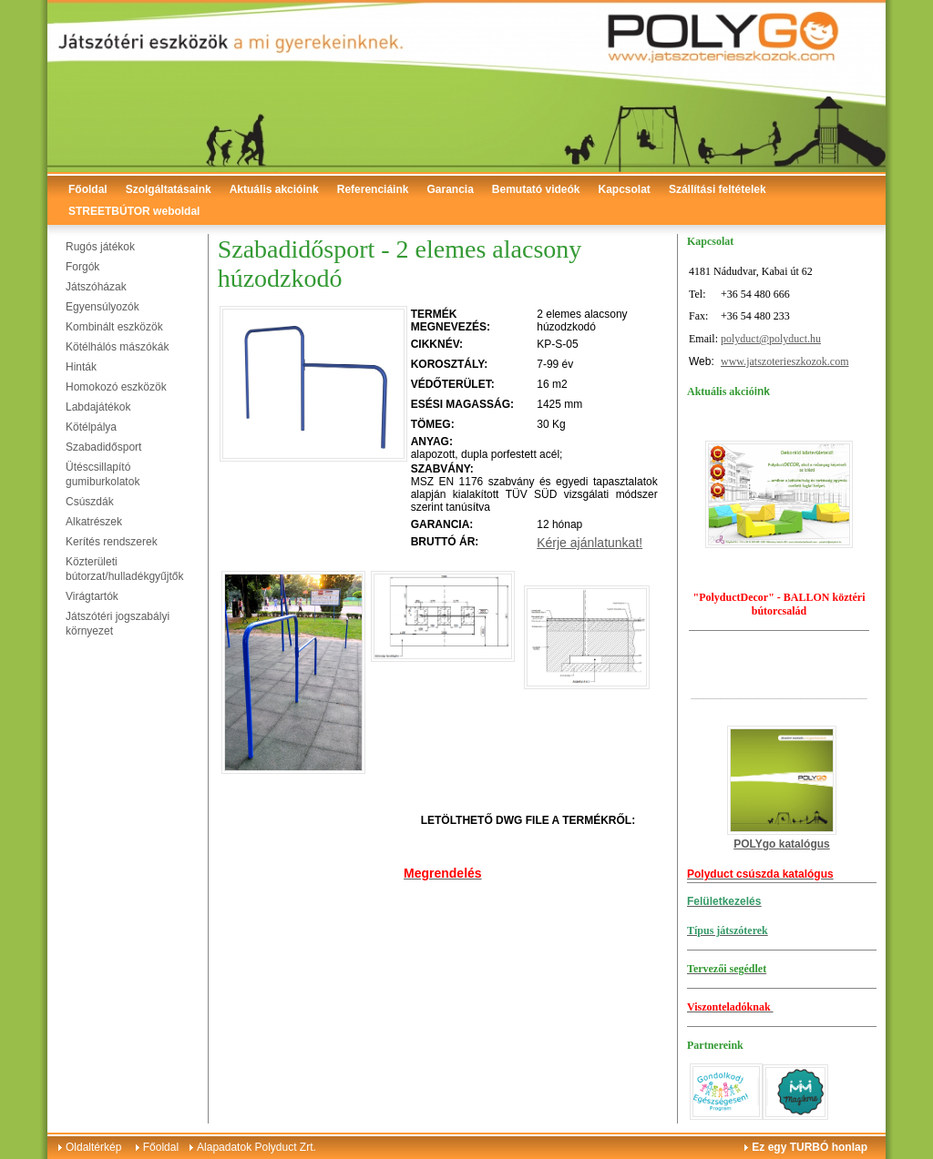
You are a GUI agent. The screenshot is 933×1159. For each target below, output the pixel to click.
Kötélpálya (91, 427)
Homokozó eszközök (116, 387)
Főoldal (88, 189)
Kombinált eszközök (114, 326)
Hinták (81, 367)
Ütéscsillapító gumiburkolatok (102, 474)
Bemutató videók (536, 189)
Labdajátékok (98, 407)
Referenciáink (373, 189)
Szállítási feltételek (717, 189)
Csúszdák (90, 501)
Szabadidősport (103, 447)
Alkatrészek (94, 521)
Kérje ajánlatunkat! (589, 542)
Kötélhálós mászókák (117, 347)
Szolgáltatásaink (168, 189)
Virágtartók (92, 596)
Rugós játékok (100, 246)
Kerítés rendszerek (112, 541)
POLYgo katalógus (781, 844)
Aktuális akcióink (274, 189)
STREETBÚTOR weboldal (134, 211)
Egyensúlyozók (102, 306)
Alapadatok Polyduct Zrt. (256, 1147)
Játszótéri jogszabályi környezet (117, 623)
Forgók (82, 266)
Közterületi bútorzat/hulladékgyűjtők (124, 569)
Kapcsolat (625, 189)
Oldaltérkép (93, 1147)
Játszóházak (96, 286)
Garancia (449, 189)
